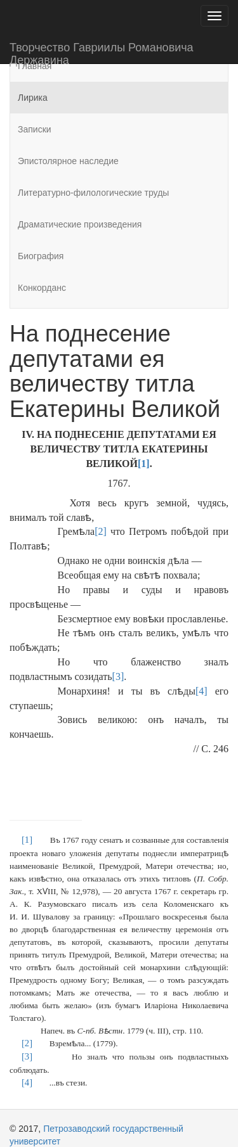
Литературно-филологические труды (93, 193)
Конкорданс (42, 288)
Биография (40, 256)
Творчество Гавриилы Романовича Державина (102, 52)
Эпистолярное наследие (68, 161)
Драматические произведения (80, 224)
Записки (34, 129)
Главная (34, 66)
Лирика (33, 98)
